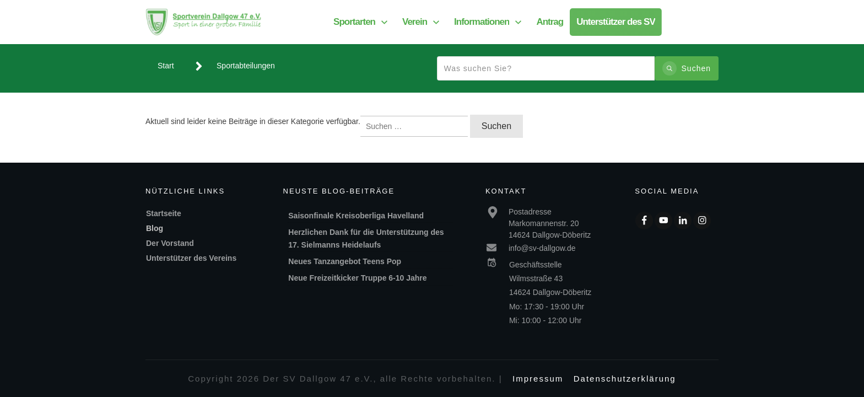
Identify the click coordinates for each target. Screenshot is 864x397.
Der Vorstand (170, 243)
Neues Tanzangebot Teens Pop (344, 261)
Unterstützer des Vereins (191, 258)
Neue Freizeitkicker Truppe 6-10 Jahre (357, 277)
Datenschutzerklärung (625, 378)
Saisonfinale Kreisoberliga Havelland (356, 215)
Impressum (537, 378)
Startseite (163, 213)
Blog (154, 228)
